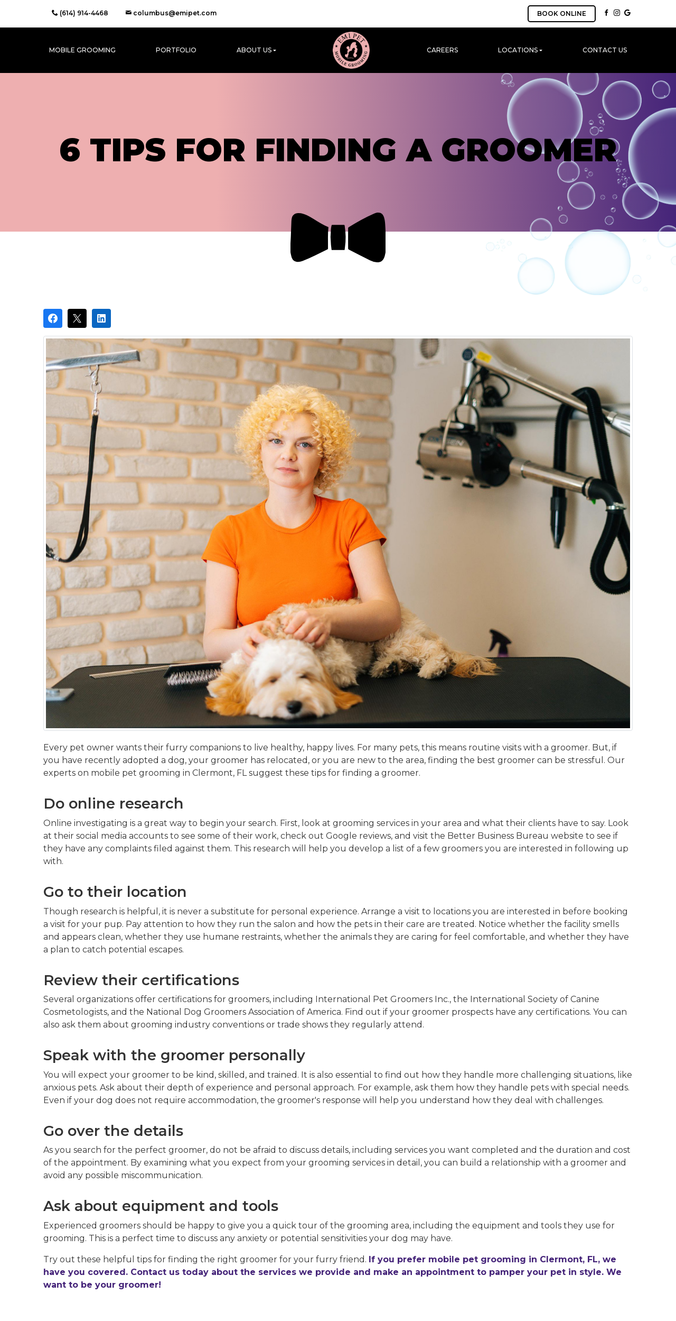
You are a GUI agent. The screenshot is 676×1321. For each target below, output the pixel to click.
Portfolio (176, 50)
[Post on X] (77, 318)
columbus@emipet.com (171, 13)
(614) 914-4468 (80, 13)
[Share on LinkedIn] (101, 318)
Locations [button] (518, 50)
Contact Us (605, 50)
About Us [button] (254, 50)
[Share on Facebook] (52, 318)
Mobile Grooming (82, 50)
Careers (442, 50)
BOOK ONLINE (561, 13)
